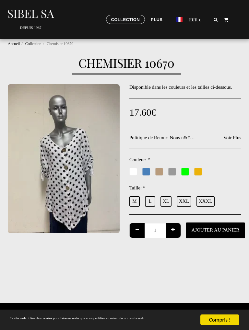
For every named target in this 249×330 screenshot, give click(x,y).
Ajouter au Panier (216, 230)
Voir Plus (232, 137)
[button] (215, 19)
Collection (33, 43)
